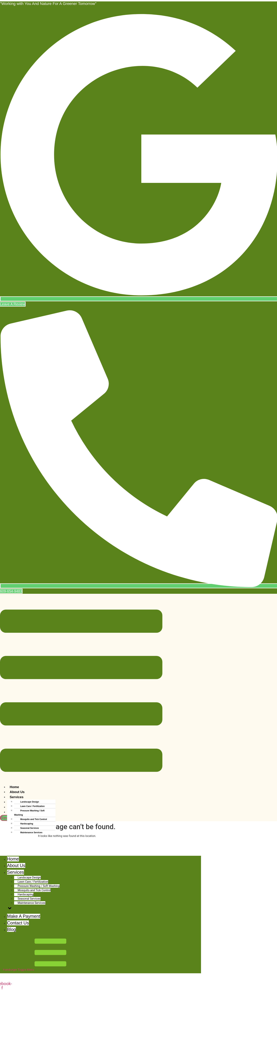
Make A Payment (23, 837)
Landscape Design (29, 802)
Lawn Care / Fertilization (32, 806)
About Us (17, 792)
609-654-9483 (17, 1029)
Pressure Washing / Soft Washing (29, 812)
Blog (13, 847)
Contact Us (18, 842)
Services (16, 797)
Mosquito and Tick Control (33, 819)
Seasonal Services (29, 828)
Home (14, 787)
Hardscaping (26, 823)
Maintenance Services (31, 832)
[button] (81, 691)
